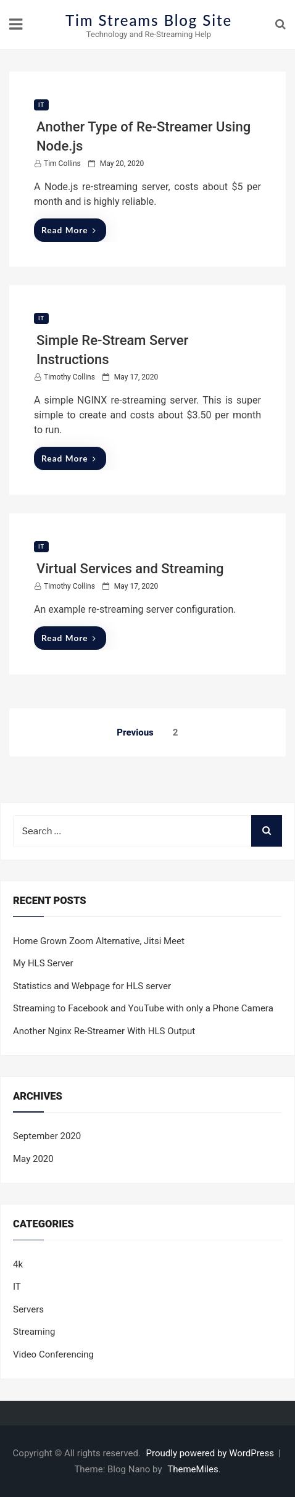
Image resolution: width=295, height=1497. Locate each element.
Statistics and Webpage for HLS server (92, 986)
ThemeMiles (192, 1469)
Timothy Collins (69, 377)
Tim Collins (62, 163)
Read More (68, 230)
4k (18, 1264)
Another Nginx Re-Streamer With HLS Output (104, 1031)
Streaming (34, 1331)
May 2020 (33, 1158)
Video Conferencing (53, 1354)
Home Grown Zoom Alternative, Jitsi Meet (99, 941)
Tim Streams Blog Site (148, 20)
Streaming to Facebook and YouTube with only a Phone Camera (143, 1008)
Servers (28, 1309)
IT (41, 105)
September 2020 (47, 1136)
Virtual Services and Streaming (130, 568)
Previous (135, 732)
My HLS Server (43, 963)
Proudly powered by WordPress (211, 1453)
